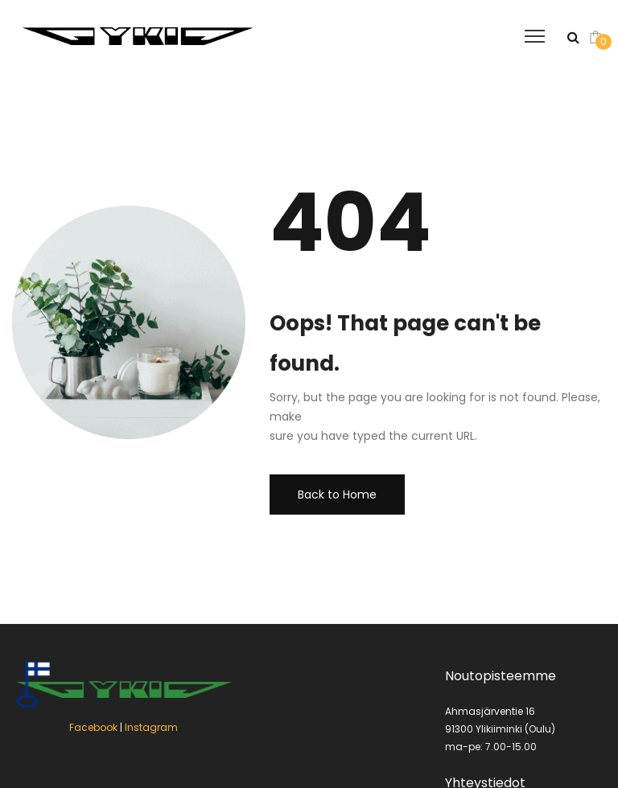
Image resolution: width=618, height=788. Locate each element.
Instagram (151, 727)
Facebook (93, 727)
